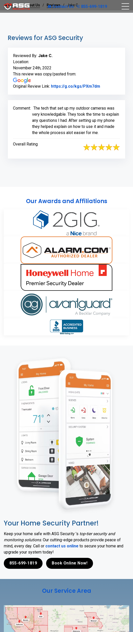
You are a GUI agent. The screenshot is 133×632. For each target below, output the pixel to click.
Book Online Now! (69, 563)
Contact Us (61, 6)
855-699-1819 (91, 6)
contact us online (61, 546)
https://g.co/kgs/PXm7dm (75, 86)
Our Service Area (66, 591)
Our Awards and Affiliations (66, 201)
